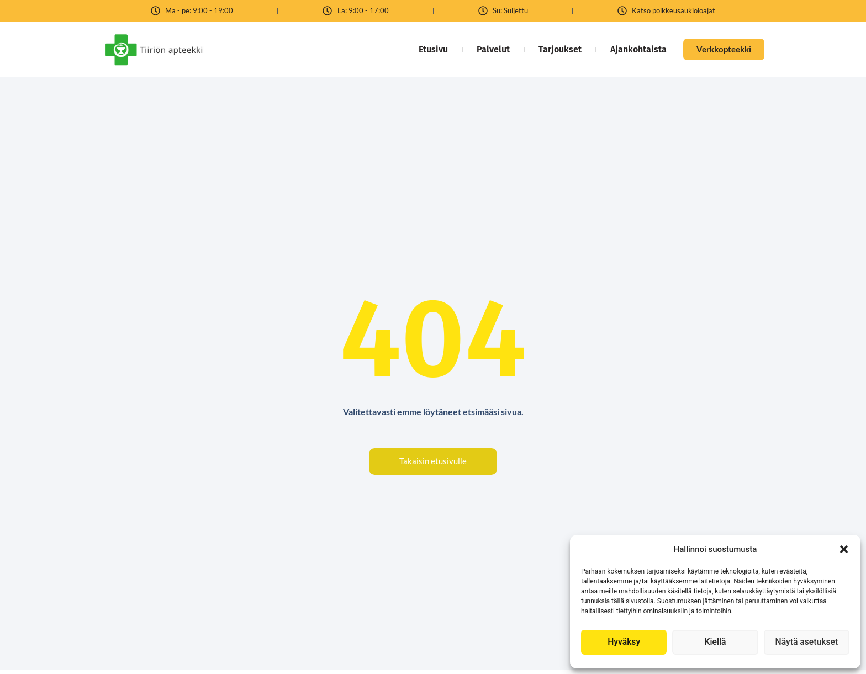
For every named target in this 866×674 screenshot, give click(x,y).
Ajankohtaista (633, 49)
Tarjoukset (555, 49)
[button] (843, 549)
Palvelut (488, 49)
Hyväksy (624, 643)
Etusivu (428, 49)
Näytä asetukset (807, 643)
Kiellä (715, 643)
